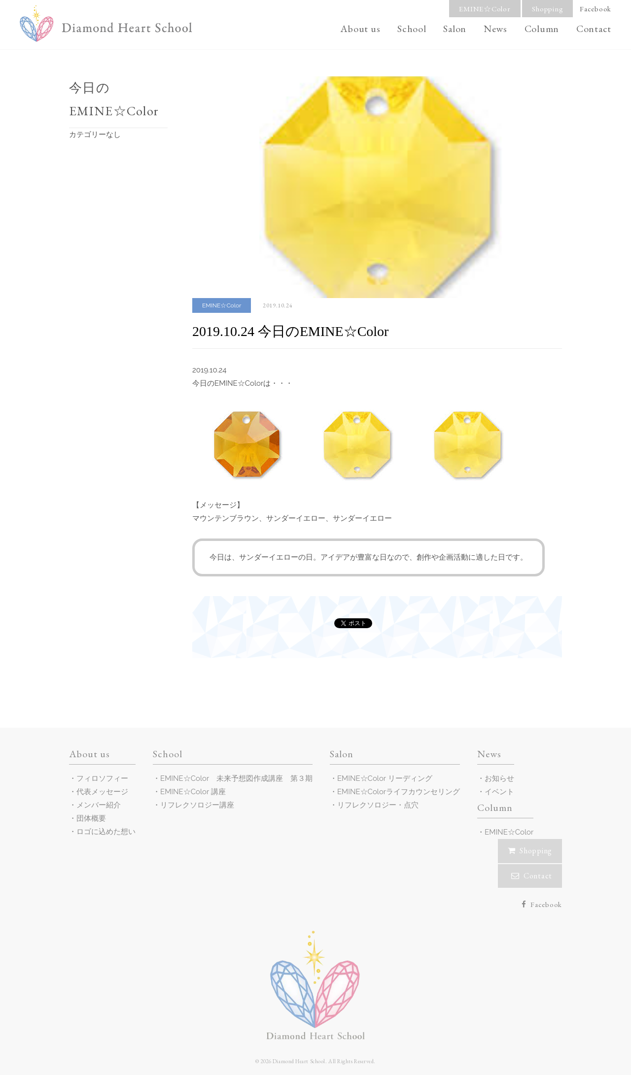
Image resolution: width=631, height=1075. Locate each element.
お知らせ (499, 778)
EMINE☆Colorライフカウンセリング (398, 791)
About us (360, 28)
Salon (454, 28)
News (495, 28)
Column (542, 28)
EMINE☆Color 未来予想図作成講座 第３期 (236, 778)
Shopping (547, 8)
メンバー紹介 (98, 805)
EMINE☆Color (484, 8)
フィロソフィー (102, 778)
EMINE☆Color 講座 (193, 791)
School (411, 28)
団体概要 (91, 818)
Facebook (595, 8)
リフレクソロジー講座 (197, 805)
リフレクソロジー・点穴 (378, 805)
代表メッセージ (102, 791)
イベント (499, 791)
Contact (593, 28)
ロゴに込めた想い (106, 831)
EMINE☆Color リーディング (384, 778)
